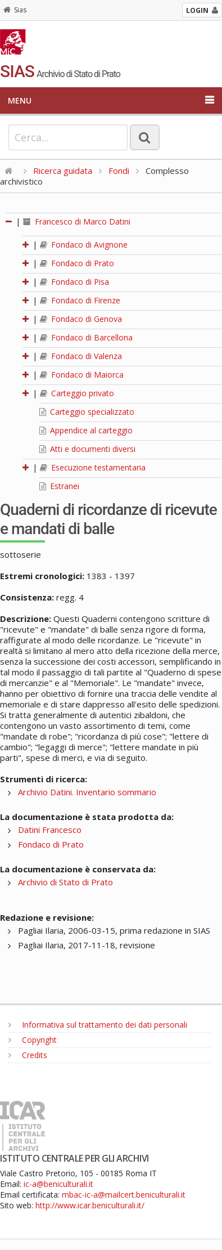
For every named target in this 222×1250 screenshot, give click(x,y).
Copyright (32, 1039)
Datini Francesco (49, 829)
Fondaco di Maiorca (82, 374)
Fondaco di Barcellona (86, 337)
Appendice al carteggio (86, 430)
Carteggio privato (77, 393)
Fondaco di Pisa (74, 281)
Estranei (59, 486)
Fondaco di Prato (77, 263)
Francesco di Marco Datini (76, 221)
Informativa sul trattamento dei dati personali (97, 1024)
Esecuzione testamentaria (93, 467)
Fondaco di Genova (81, 318)
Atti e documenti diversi (87, 448)
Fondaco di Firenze (80, 300)
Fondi (118, 170)
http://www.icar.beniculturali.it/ (89, 1205)
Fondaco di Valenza (81, 356)
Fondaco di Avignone (84, 244)
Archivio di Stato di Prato (65, 882)
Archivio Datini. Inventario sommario (87, 792)
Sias (14, 10)
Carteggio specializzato (86, 411)
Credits (27, 1055)
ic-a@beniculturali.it (58, 1184)
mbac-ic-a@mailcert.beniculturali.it (123, 1194)
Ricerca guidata (62, 170)
